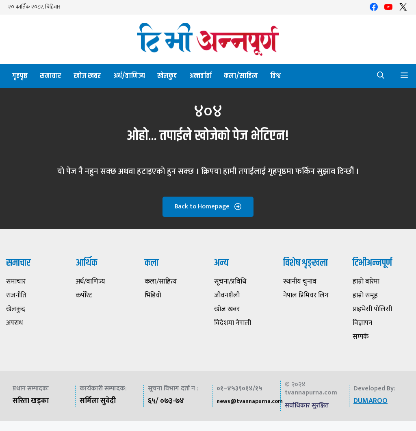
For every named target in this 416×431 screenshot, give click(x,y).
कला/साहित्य (241, 76)
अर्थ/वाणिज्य (129, 76)
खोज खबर (87, 76)
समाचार (50, 76)
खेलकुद (167, 76)
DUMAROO (370, 401)
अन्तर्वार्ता (200, 76)
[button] (380, 76)
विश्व (275, 76)
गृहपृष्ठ (20, 76)
